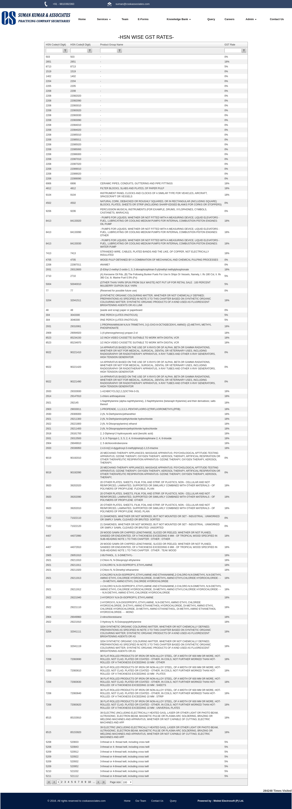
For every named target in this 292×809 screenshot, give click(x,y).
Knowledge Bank (179, 19)
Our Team (140, 800)
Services (104, 19)
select (131, 782)
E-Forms (143, 19)
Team (125, 19)
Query (211, 19)
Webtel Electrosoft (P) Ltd (228, 800)
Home (82, 19)
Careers (229, 19)
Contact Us (277, 19)
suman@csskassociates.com (133, 3)
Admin (251, 19)
